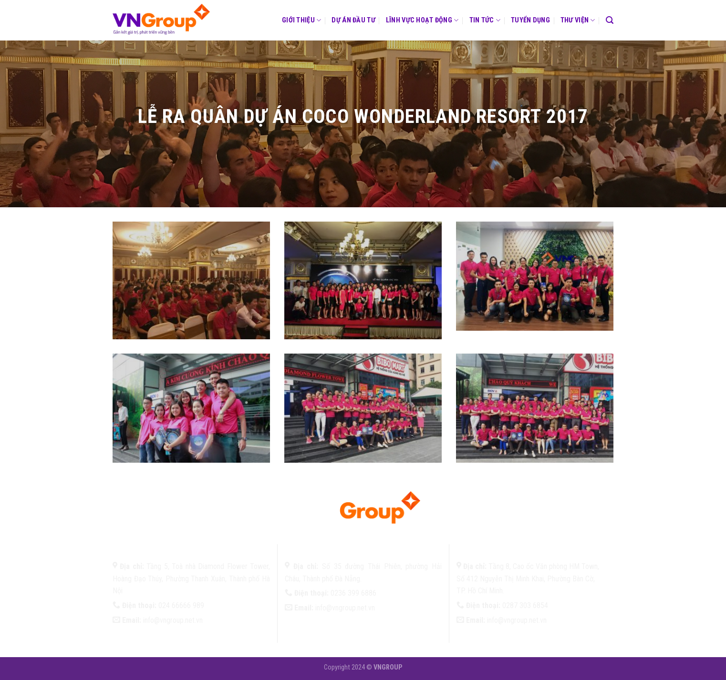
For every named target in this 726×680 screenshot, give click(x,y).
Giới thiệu (301, 20)
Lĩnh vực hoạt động (422, 20)
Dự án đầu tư (353, 20)
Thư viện (577, 20)
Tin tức (485, 20)
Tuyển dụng (530, 20)
